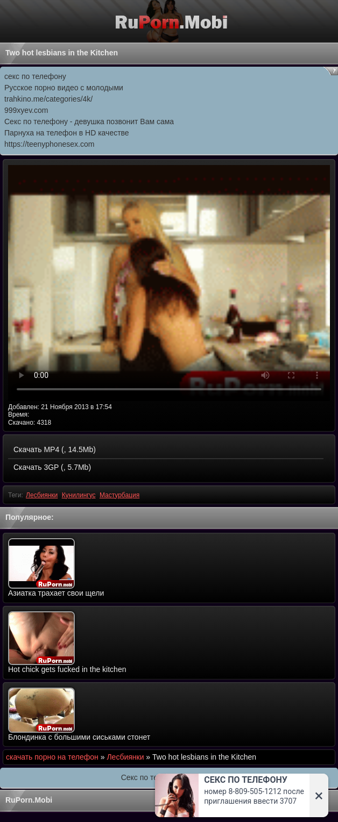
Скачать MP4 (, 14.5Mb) (54, 449)
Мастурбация (119, 495)
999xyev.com (26, 110)
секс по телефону (35, 76)
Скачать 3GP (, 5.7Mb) (52, 467)
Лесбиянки (42, 495)
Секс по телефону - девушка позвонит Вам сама (89, 121)
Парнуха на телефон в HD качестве (66, 132)
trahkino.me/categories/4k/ (48, 99)
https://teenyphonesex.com (49, 144)
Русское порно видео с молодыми (63, 87)
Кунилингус (79, 495)
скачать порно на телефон (52, 757)
